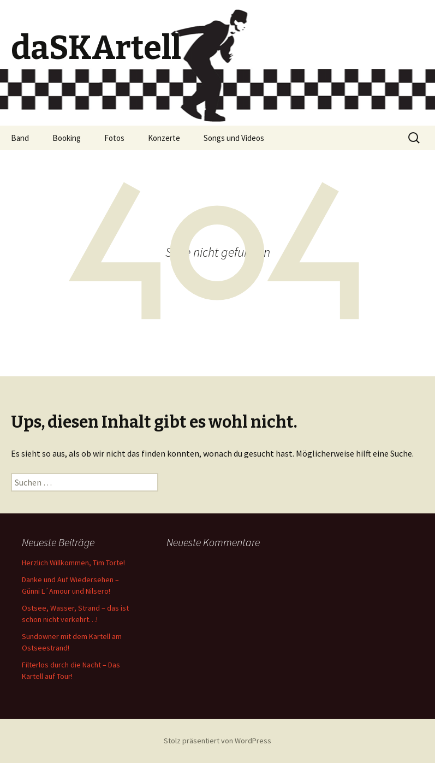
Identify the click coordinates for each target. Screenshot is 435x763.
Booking (66, 138)
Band (20, 138)
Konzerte (164, 138)
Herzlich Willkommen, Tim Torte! (73, 562)
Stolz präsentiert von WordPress (217, 741)
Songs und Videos (234, 138)
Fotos (114, 138)
